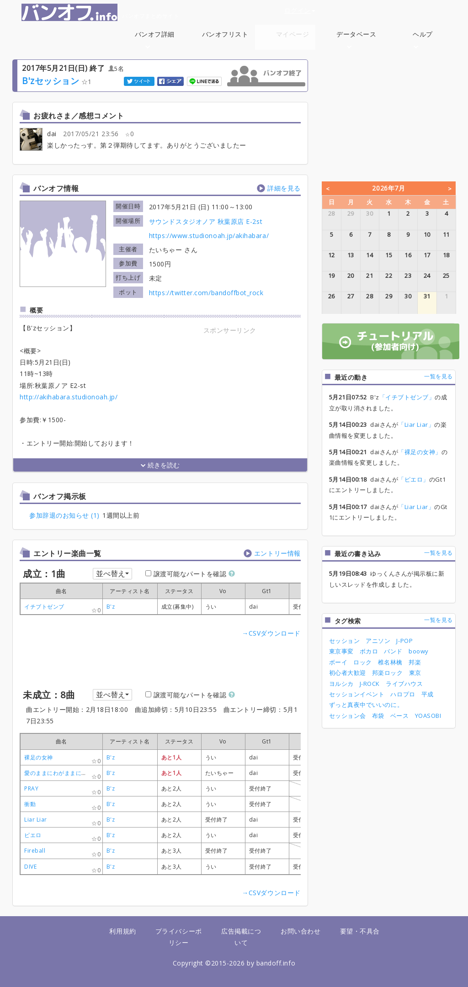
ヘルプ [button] (423, 39)
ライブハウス (404, 683)
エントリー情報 (277, 553)
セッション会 (347, 715)
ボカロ (369, 651)
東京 (415, 673)
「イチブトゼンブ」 (407, 397)
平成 (427, 694)
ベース (399, 715)
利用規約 (122, 931)
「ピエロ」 (413, 479)
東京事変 (341, 651)
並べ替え (112, 573)
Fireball (34, 850)
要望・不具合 (360, 931)
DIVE (30, 866)
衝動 (30, 804)
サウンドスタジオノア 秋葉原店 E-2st (205, 221)
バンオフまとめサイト (100, 12)
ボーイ (338, 662)
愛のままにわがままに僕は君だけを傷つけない (84, 773)
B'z (110, 606)
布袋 (378, 715)
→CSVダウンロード (271, 633)
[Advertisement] (229, 393)
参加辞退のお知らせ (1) (64, 515)
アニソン (378, 641)
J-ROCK (370, 683)
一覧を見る (438, 376)
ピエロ (33, 835)
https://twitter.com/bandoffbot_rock (206, 292)
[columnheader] (129, 591)
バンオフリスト (225, 34)
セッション (344, 641)
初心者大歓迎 (347, 673)
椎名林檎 (390, 662)
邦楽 (415, 662)
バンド (393, 651)
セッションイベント (357, 694)
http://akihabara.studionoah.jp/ (69, 397)
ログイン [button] (299, 10)
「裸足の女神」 (419, 452)
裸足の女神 (38, 757)
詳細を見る (284, 188)
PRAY (31, 788)
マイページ (292, 34)
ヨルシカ (341, 683)
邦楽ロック (387, 673)
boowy (419, 651)
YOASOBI (428, 715)
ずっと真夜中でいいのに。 (366, 704)
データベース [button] (356, 39)
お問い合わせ (300, 931)
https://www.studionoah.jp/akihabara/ (209, 235)
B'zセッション (50, 80)
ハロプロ (402, 694)
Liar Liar (35, 819)
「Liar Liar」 (416, 424)
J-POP (404, 641)
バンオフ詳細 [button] (155, 39)
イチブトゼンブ (44, 606)
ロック (362, 662)
